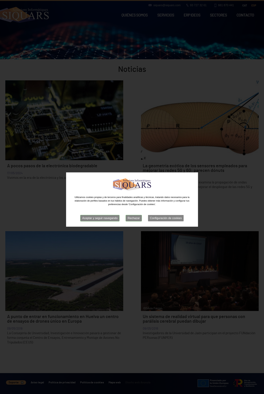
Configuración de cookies (166, 219)
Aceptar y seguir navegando (100, 219)
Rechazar (134, 219)
